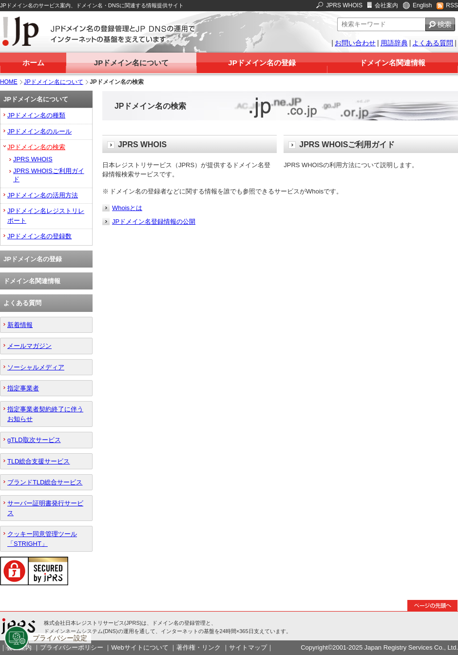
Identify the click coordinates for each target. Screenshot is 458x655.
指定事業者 (23, 388)
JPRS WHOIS (344, 5)
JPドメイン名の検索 (36, 147)
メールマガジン (29, 345)
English (422, 5)
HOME (9, 81)
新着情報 (20, 324)
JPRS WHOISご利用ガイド (48, 175)
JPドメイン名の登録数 (39, 236)
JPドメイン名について (131, 62)
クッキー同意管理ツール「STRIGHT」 (42, 538)
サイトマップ (248, 647)
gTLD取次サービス (34, 439)
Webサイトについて (139, 647)
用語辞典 (394, 43)
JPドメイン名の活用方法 (42, 195)
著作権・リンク (198, 647)
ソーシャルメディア (35, 367)
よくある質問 (432, 43)
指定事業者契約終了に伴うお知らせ (45, 413)
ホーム (33, 62)
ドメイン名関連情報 (392, 62)
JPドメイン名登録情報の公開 (153, 221)
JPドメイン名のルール (39, 131)
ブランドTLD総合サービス (44, 482)
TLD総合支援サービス (38, 461)
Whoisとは (127, 208)
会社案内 (386, 5)
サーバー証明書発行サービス (45, 508)
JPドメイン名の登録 (261, 62)
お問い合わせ (355, 43)
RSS (452, 5)
